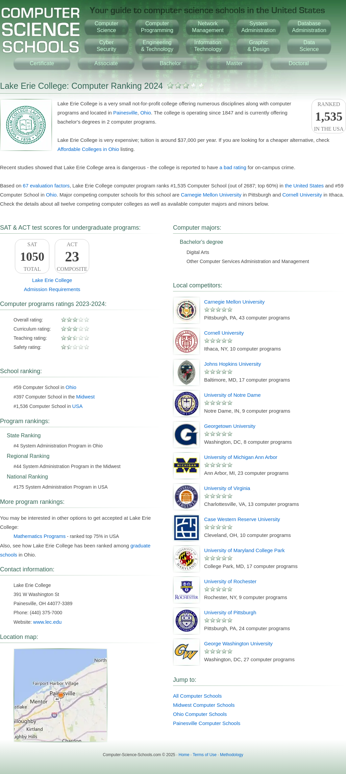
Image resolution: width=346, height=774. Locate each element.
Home (184, 754)
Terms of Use (205, 754)
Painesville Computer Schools (206, 723)
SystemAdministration (258, 27)
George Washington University (238, 643)
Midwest (85, 396)
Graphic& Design (259, 46)
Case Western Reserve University (242, 519)
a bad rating (233, 167)
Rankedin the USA (329, 116)
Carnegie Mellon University (211, 195)
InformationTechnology (208, 46)
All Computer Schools (197, 696)
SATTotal (32, 256)
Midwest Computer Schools (204, 705)
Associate (106, 63)
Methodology (231, 754)
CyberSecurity (106, 46)
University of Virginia (227, 488)
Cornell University (302, 195)
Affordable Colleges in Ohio (88, 149)
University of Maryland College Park (244, 550)
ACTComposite (72, 256)
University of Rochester (230, 581)
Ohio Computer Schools (200, 714)
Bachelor (170, 63)
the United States (304, 185)
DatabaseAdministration (309, 27)
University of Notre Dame (232, 395)
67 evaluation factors (46, 185)
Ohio (145, 112)
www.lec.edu (47, 622)
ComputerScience (106, 27)
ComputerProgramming (157, 27)
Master (234, 63)
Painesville (125, 112)
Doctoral (299, 63)
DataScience (309, 46)
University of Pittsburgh (230, 612)
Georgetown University (229, 426)
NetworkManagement (207, 27)
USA (77, 406)
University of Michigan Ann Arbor (240, 457)
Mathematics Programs (40, 536)
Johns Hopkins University (232, 364)
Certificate (42, 63)
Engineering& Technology (157, 46)
